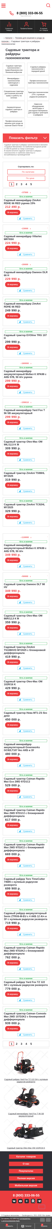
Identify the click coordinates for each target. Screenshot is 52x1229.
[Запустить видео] (26, 1063)
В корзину (12, 212)
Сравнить (25, 218)
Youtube (20, 1201)
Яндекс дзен (27, 1201)
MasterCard (17, 1207)
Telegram (39, 1201)
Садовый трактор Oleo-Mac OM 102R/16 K (26, 1148)
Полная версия (26, 1178)
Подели (29, 1207)
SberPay (42, 1207)
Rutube (33, 1201)
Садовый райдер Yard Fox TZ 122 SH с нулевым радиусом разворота (26, 1080)
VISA (7, 1207)
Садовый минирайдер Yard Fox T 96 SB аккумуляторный (26, 1115)
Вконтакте (14, 1201)
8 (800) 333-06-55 (30, 13)
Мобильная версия (26, 1185)
